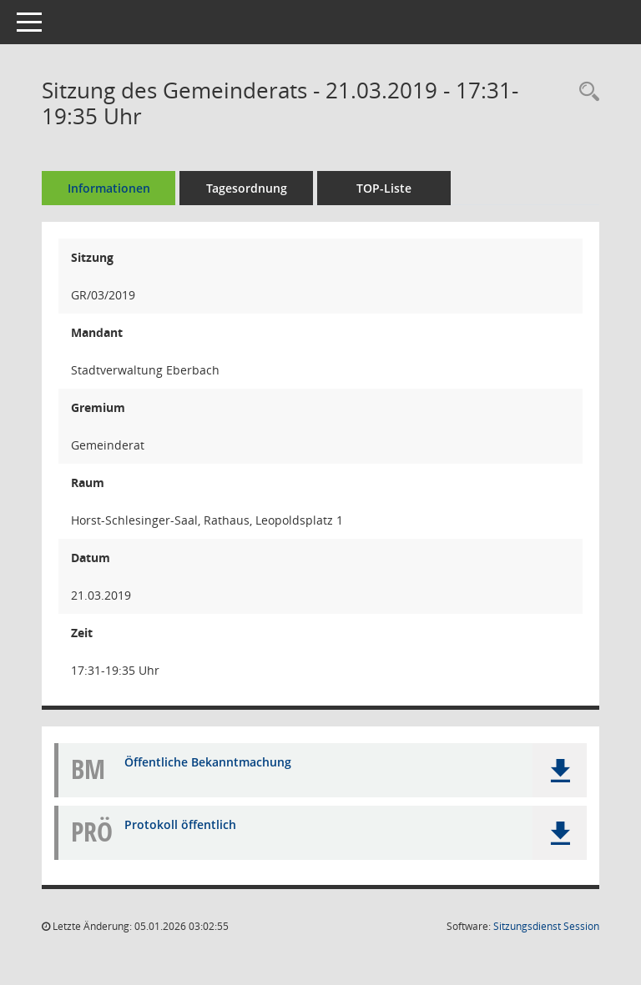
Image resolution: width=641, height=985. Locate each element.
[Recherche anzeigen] (585, 92)
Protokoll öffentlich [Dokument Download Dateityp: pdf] (180, 824)
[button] (559, 770)
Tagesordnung (246, 188)
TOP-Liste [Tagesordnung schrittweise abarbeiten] (383, 188)
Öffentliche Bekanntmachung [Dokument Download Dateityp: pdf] (207, 762)
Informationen (109, 188)
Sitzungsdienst (546, 926)
